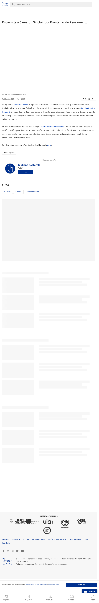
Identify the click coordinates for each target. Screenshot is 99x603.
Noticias (7, 191)
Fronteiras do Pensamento (52, 126)
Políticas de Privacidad (41, 585)
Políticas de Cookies (53, 585)
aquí (49, 145)
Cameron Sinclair (20, 104)
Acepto (81, 584)
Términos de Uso (30, 585)
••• (26, 172)
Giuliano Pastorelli (29, 165)
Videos (18, 191)
